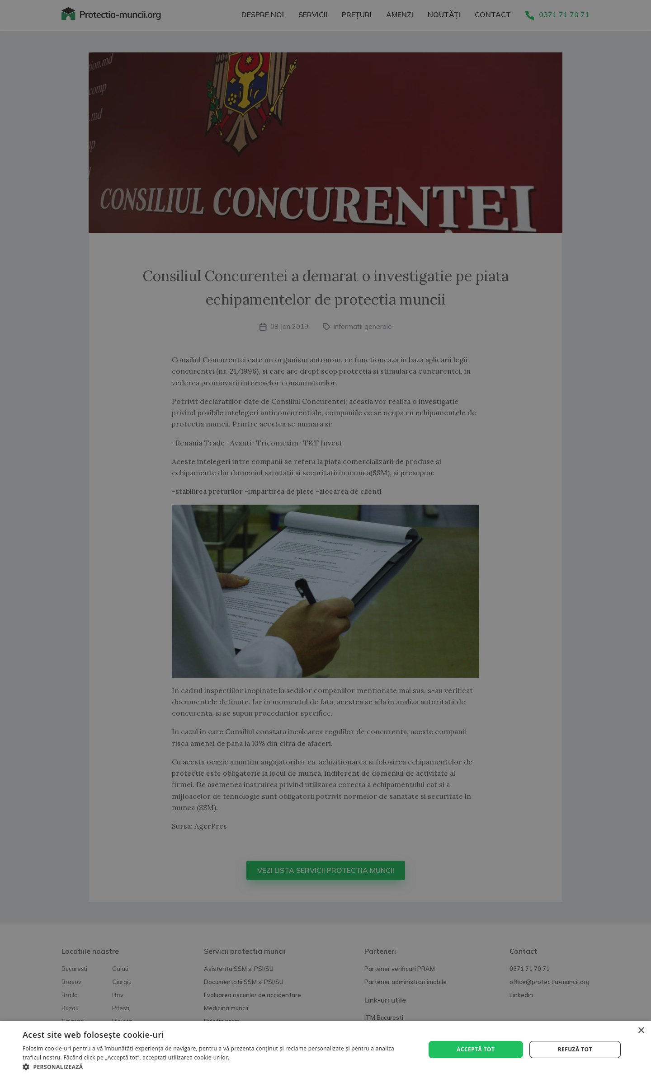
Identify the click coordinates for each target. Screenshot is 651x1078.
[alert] (325, 539)
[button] (218, 1067)
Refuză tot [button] (575, 1049)
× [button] (640, 1030)
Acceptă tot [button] (476, 1049)
